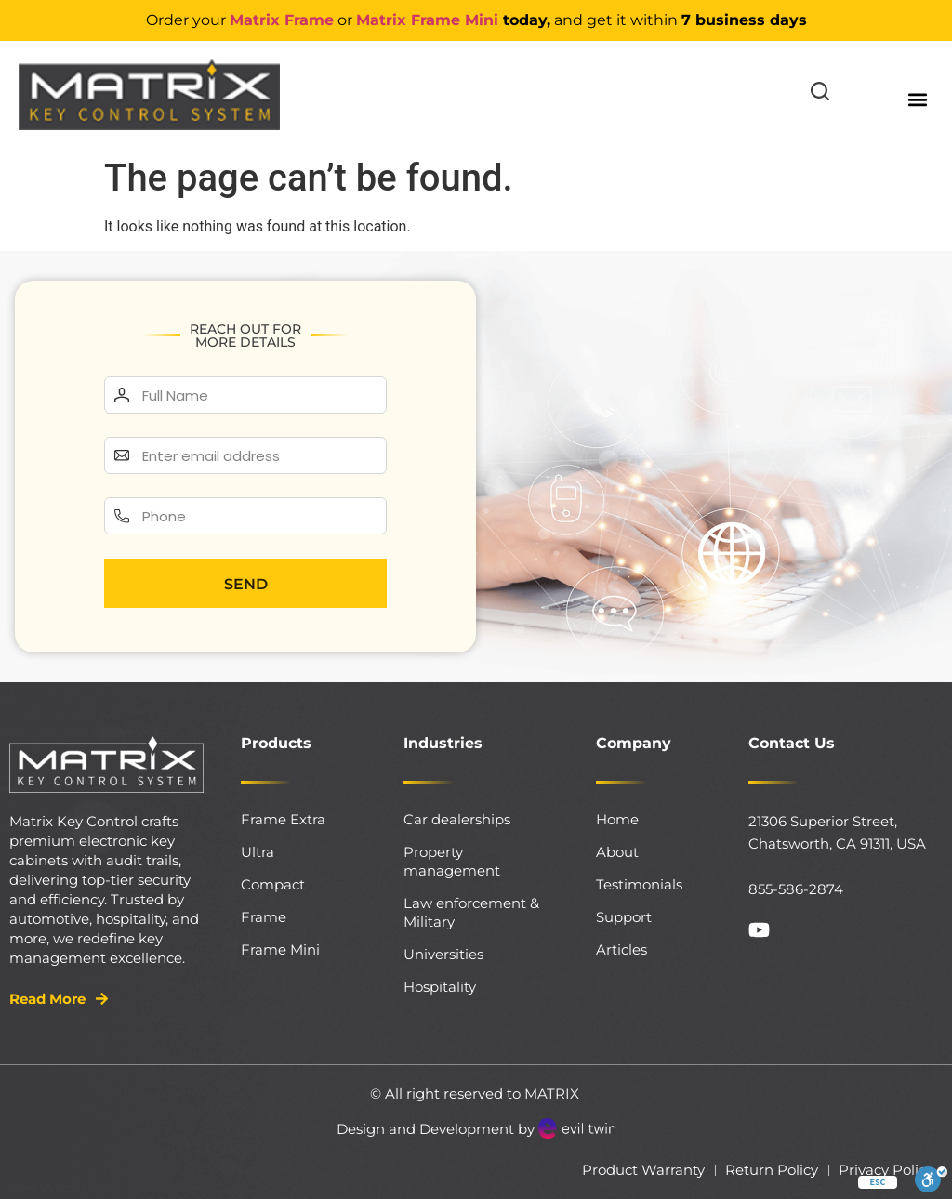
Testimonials (639, 884)
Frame (263, 917)
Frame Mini (280, 949)
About (617, 852)
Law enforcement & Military (471, 912)
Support (624, 917)
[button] (918, 99)
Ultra (257, 852)
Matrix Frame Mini (427, 20)
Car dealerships (456, 819)
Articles (621, 949)
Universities (443, 954)
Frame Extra (283, 819)
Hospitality (439, 986)
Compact (273, 884)
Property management (451, 861)
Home (617, 819)
